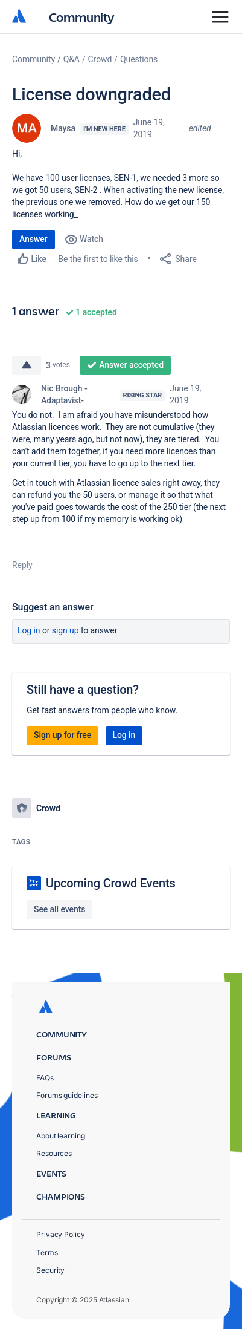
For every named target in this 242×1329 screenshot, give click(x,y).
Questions (139, 59)
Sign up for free (62, 735)
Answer (33, 239)
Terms (47, 1252)
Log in (29, 630)
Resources (54, 1153)
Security (50, 1270)
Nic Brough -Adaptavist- (64, 394)
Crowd (100, 59)
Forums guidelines (67, 1095)
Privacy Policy (60, 1234)
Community (82, 16)
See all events (59, 909)
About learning (60, 1135)
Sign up (65, 630)
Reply (22, 565)
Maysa (63, 128)
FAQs (45, 1077)
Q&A (71, 59)
